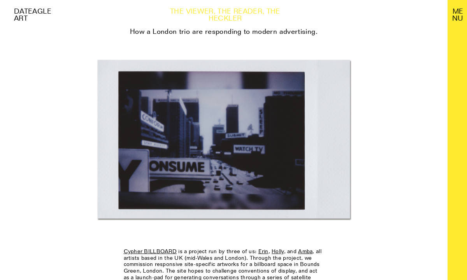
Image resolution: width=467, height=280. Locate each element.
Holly (278, 251)
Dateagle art (32, 14)
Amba (305, 251)
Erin (263, 251)
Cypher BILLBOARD (150, 251)
